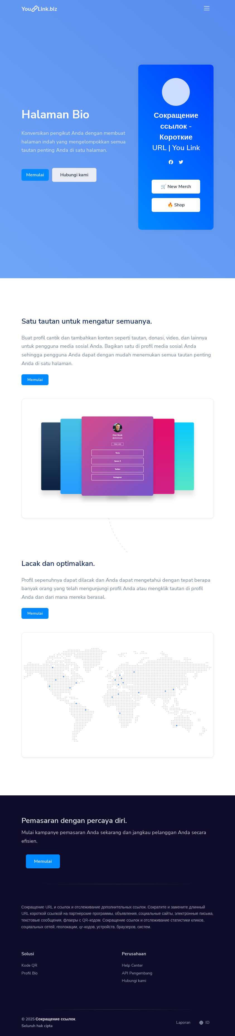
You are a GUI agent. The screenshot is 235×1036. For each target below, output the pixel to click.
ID (204, 1022)
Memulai (35, 175)
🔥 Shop (176, 205)
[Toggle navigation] (207, 8)
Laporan (183, 1022)
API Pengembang (137, 973)
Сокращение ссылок (55, 1019)
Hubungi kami (74, 175)
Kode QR (29, 965)
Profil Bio (29, 973)
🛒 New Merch (176, 187)
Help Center (132, 965)
